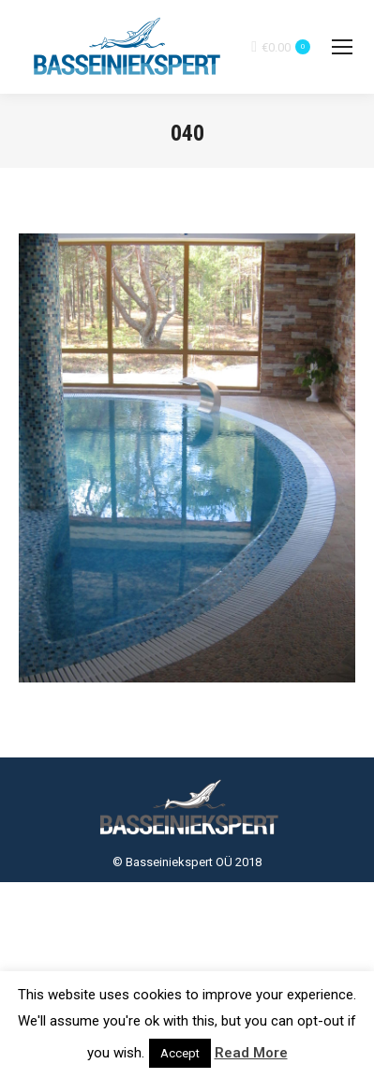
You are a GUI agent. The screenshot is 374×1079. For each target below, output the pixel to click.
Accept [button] (180, 1053)
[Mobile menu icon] (342, 47)
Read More (251, 1052)
